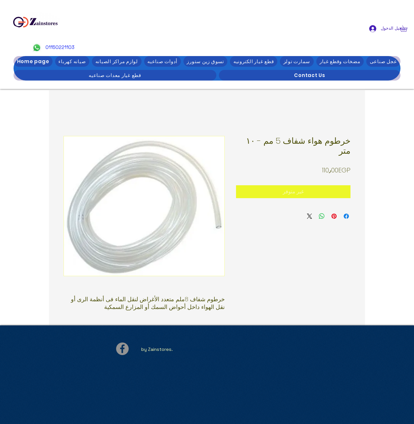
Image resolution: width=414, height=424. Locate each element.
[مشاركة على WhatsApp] (322, 216)
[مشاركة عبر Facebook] (346, 216)
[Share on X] (309, 216)
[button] (406, 28)
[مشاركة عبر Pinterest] (334, 216)
